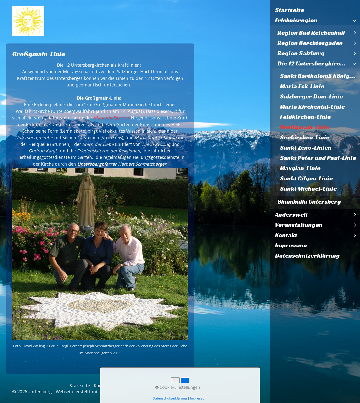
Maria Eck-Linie (302, 86)
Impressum (291, 245)
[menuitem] (315, 10)
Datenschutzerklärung (307, 255)
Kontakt (286, 235)
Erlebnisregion (296, 20)
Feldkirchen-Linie (305, 117)
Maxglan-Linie (300, 168)
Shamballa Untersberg (309, 201)
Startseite (289, 10)
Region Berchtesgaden (310, 43)
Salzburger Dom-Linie (311, 96)
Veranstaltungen (298, 225)
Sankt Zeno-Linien (306, 147)
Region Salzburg (301, 53)
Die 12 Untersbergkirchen (314, 63)
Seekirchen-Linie (305, 137)
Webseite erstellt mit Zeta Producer (93, 392)
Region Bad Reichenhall (311, 32)
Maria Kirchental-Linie (312, 106)
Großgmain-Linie (304, 127)
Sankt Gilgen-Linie (306, 178)
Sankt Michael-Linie (308, 188)
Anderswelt (291, 214)
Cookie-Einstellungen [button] (177, 387)
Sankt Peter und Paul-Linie (318, 158)
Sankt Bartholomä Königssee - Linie (320, 76)
